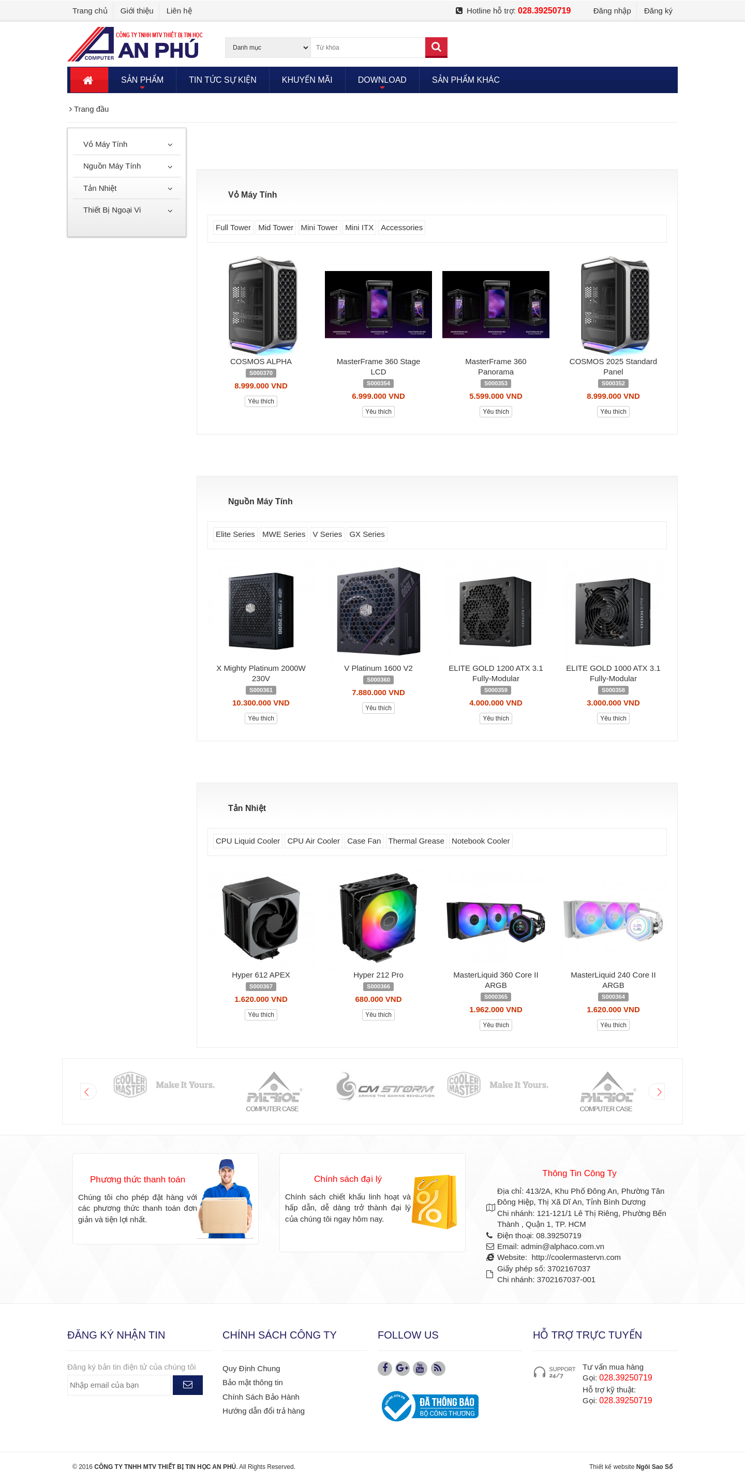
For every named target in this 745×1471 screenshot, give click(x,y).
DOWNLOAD (382, 84)
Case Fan (364, 840)
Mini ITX (359, 227)
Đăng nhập (612, 10)
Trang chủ (90, 10)
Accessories (402, 227)
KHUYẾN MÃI (307, 80)
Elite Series (235, 534)
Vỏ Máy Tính (105, 144)
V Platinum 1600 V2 (378, 668)
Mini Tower (319, 227)
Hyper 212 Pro (378, 974)
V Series (327, 534)
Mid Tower (275, 227)
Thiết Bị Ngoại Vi (112, 209)
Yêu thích (261, 401)
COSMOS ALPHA (261, 361)
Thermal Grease (416, 840)
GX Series (366, 534)
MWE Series (283, 534)
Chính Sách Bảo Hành (261, 1396)
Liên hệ (179, 10)
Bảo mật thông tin (252, 1382)
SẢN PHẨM (142, 84)
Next (656, 1091)
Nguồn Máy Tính (112, 165)
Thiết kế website (611, 1466)
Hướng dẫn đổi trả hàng (263, 1410)
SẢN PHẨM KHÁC (466, 80)
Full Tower (233, 227)
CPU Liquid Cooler (248, 840)
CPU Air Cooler (313, 840)
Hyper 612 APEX (261, 974)
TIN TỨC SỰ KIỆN (223, 80)
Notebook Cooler (481, 840)
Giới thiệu (137, 10)
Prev (88, 1091)
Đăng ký (658, 10)
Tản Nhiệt (99, 188)
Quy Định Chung (251, 1368)
